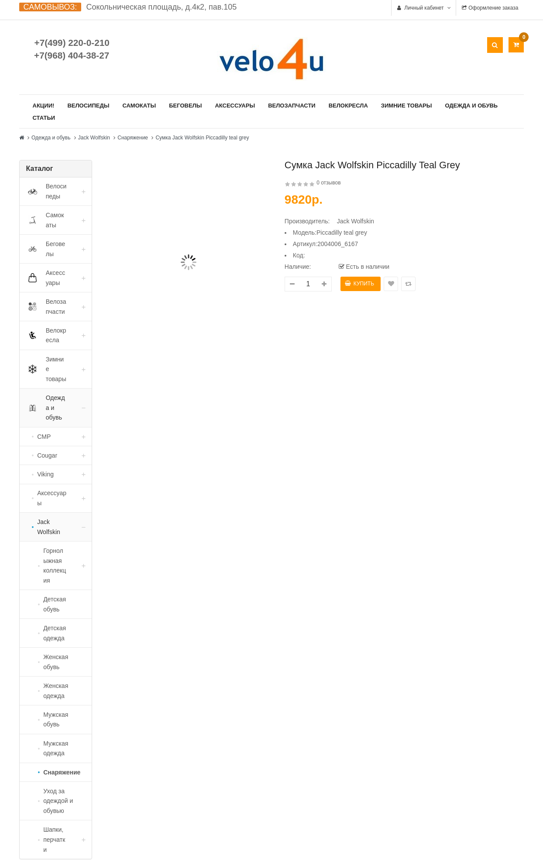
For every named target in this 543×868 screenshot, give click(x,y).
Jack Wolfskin (94, 138)
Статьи (44, 118)
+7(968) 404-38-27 (71, 55)
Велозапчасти (292, 105)
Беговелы (185, 105)
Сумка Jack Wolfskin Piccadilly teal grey (202, 138)
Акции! (44, 105)
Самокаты (139, 105)
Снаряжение (132, 138)
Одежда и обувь (471, 105)
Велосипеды (88, 105)
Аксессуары (235, 105)
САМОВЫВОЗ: (50, 7)
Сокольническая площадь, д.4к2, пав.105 (161, 7)
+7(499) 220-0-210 (72, 43)
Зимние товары (406, 105)
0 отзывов (328, 183)
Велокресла (348, 105)
